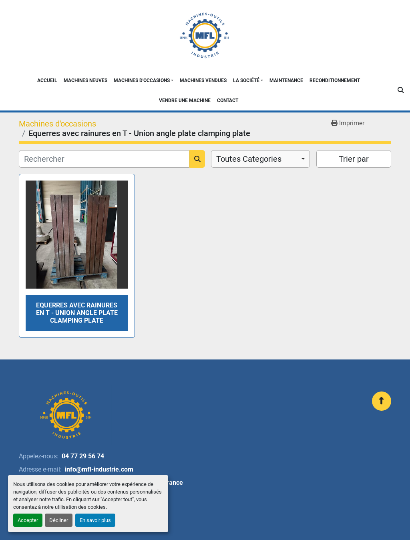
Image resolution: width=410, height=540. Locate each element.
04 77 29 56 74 (83, 456)
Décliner (58, 520)
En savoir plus (95, 520)
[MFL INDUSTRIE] (65, 415)
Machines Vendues (203, 80)
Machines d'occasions (142, 80)
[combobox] (260, 159)
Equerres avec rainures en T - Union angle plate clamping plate (77, 312)
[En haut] (381, 401)
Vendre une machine (185, 100)
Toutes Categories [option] (248, 159)
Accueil (47, 80)
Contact (227, 100)
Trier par (354, 159)
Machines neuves (85, 80)
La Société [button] (246, 80)
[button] (144, 80)
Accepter (28, 520)
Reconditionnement (335, 80)
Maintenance (286, 80)
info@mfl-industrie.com (99, 469)
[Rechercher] (104, 159)
